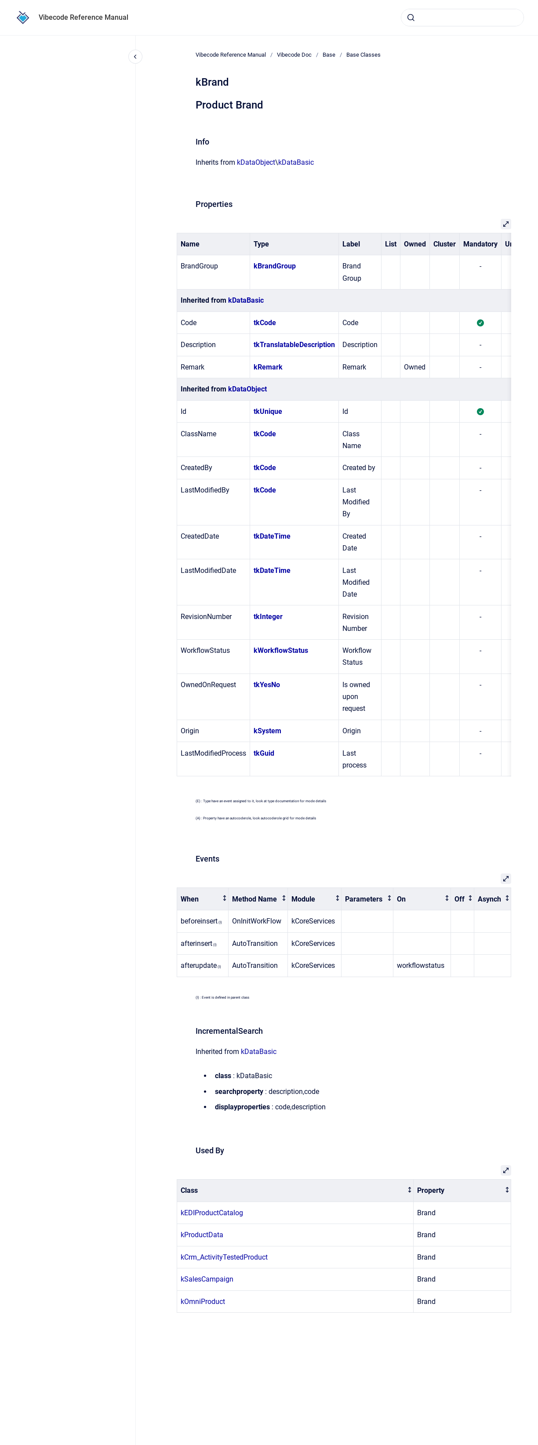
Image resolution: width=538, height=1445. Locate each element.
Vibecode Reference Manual (83, 17)
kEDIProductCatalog (212, 1213)
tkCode (265, 323)
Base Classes (363, 54)
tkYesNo (267, 685)
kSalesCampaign (207, 1279)
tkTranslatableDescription (294, 344)
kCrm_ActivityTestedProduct (224, 1257)
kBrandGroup (275, 266)
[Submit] (411, 18)
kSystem (267, 731)
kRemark (268, 367)
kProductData (202, 1235)
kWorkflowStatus (281, 650)
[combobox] (462, 17)
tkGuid (264, 753)
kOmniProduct (203, 1301)
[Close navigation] (135, 57)
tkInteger (268, 616)
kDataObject (256, 162)
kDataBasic (296, 162)
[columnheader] (203, 899)
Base (329, 54)
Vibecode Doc (294, 54)
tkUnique (268, 411)
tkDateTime (272, 536)
